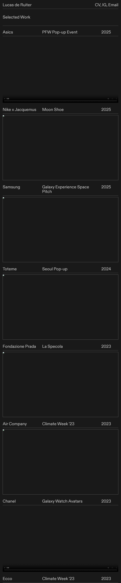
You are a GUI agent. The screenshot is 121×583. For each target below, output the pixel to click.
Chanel (9, 501)
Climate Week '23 (58, 424)
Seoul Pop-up (54, 269)
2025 (106, 32)
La (44, 346)
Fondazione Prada (19, 346)
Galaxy (48, 187)
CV (97, 5)
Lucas (8, 5)
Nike (7, 109)
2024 (106, 269)
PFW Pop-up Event (59, 32)
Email (113, 5)
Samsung (11, 187)
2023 (106, 346)
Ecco (7, 578)
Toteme (10, 269)
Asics (8, 32)
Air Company (15, 424)
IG (104, 5)
